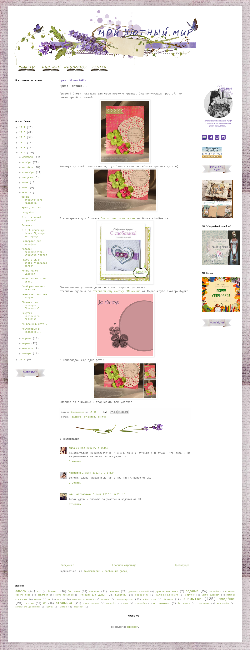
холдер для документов (28, 607)
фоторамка (184, 603)
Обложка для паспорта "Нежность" (30, 305)
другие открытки (167, 591)
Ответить (75, 461)
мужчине (105, 599)
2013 (22, 147)
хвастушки (203, 603)
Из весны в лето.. (34, 324)
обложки (168, 599)
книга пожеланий (64, 595)
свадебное (226, 599)
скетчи (102, 417)
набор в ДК (149, 599)
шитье (63, 607)
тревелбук (111, 603)
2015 (22, 137)
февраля (27, 348)
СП (44, 603)
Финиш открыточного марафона (32, 200)
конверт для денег (93, 594)
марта (26, 343)
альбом (20, 591)
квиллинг (43, 595)
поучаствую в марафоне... (31, 330)
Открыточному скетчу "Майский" (117, 291)
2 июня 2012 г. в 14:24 (98, 472)
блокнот (53, 591)
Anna (72, 448)
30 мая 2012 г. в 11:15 (92, 448)
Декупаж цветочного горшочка (30, 316)
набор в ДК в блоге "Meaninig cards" (34, 262)
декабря (27, 157)
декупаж (94, 591)
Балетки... (29, 225)
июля (25, 182)
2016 (22, 132)
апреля (26, 338)
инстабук (214, 591)
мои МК (61, 599)
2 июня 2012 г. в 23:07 (108, 494)
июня (25, 187)
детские (114, 591)
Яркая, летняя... (34, 207)
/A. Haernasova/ (80, 494)
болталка (74, 591)
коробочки (141, 594)
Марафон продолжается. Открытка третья (34, 252)
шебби (50, 607)
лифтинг (190, 595)
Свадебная (28, 212)
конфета (120, 594)
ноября (26, 162)
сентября (28, 172)
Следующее (67, 565)
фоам (125, 603)
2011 (22, 359)
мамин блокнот (210, 595)
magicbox (78, 607)
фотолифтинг (161, 603)
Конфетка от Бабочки (30, 272)
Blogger (132, 627)
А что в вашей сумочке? (31, 219)
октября (27, 167)
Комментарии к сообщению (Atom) (106, 571)
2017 (22, 127)
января (26, 353)
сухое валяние (91, 603)
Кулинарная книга (167, 595)
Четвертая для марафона (31, 243)
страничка (64, 603)
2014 (22, 142)
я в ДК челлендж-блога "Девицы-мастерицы (34, 233)
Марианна (75, 472)
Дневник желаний (138, 591)
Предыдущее (181, 565)
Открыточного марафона (118, 218)
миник (37, 599)
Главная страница (124, 565)
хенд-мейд (223, 603)
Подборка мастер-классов (34, 288)
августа (27, 177)
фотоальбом (141, 603)
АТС (39, 591)
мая (24, 192)
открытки (89, 417)
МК (49, 599)
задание (76, 417)
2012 (22, 152)
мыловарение (125, 599)
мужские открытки (83, 599)
